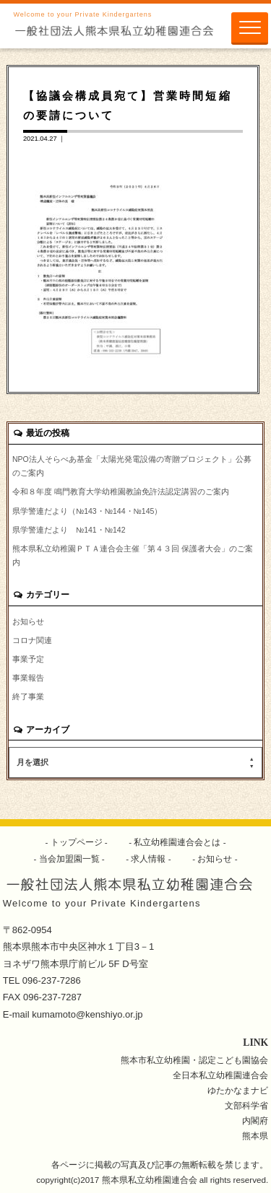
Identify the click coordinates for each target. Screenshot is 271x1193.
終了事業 (28, 696)
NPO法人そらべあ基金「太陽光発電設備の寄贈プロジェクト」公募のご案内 (131, 466)
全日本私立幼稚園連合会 (220, 1075)
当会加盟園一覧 (69, 858)
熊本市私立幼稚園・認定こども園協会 (194, 1060)
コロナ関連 (32, 640)
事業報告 (28, 677)
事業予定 (28, 659)
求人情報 (148, 858)
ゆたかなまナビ (237, 1090)
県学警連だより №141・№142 (69, 529)
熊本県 (255, 1135)
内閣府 (255, 1120)
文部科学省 (246, 1105)
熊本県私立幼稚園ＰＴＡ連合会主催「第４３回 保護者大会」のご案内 (132, 555)
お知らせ (28, 621)
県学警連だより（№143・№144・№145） (87, 511)
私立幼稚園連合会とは (177, 842)
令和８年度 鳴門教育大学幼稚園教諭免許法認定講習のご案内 (120, 491)
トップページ (76, 842)
